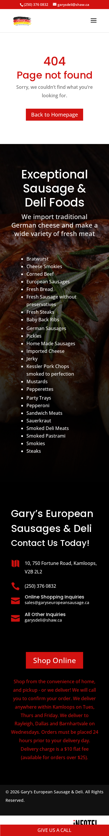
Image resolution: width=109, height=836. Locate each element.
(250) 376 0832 (36, 4)
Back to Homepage (54, 114)
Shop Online (54, 660)
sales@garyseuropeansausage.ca (57, 602)
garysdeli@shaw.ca (43, 620)
